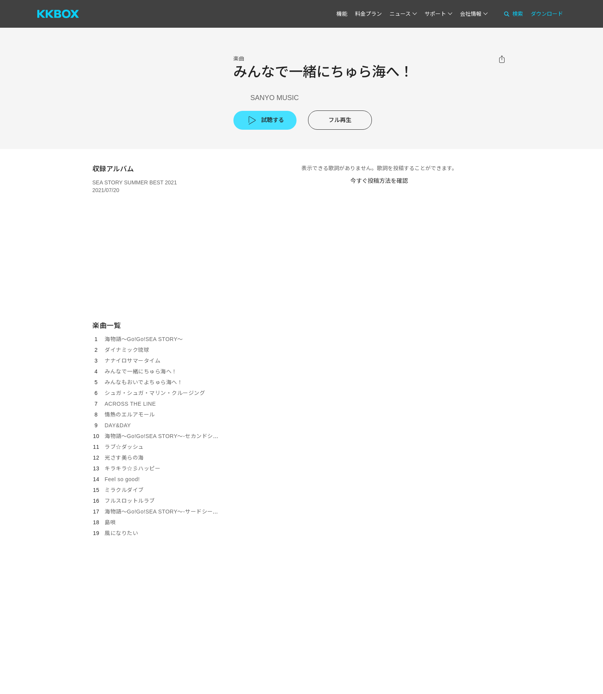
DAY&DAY (118, 425)
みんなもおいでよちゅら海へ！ (144, 382)
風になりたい (121, 533)
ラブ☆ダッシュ (124, 447)
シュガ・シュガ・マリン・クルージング (155, 393)
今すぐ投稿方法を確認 (379, 180)
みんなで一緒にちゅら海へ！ (141, 371)
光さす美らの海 (124, 458)
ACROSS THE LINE (130, 404)
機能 (341, 14)
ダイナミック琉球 (127, 350)
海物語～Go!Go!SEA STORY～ (144, 339)
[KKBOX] (58, 14)
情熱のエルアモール (130, 414)
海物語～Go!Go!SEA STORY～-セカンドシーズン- (168, 436)
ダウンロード (547, 14)
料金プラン (368, 14)
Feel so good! (122, 479)
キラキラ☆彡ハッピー (132, 468)
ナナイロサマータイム (132, 361)
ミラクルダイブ (124, 490)
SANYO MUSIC (274, 98)
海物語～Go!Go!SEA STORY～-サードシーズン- (165, 511)
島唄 (110, 522)
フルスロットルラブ (130, 501)
